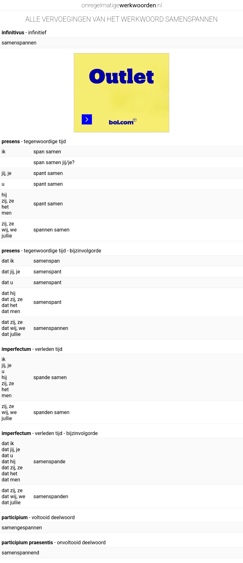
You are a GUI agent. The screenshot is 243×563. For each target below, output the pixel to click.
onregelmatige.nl (122, 5)
